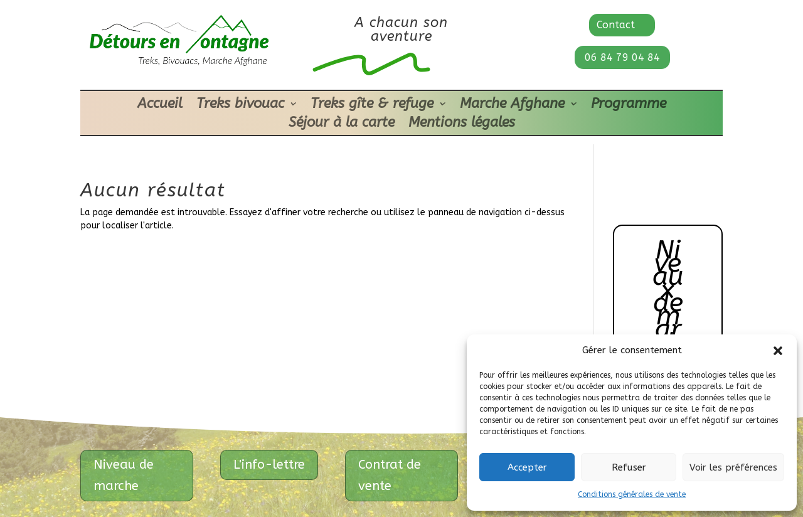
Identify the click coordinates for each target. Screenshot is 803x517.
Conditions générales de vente (632, 494)
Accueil (160, 105)
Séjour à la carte (342, 124)
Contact (616, 25)
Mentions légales (461, 124)
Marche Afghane (512, 105)
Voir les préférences (733, 467)
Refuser (629, 467)
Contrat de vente (389, 475)
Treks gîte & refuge (372, 105)
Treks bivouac (240, 105)
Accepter (527, 467)
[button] (778, 350)
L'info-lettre (269, 464)
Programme (628, 105)
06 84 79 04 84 (622, 57)
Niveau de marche (123, 475)
